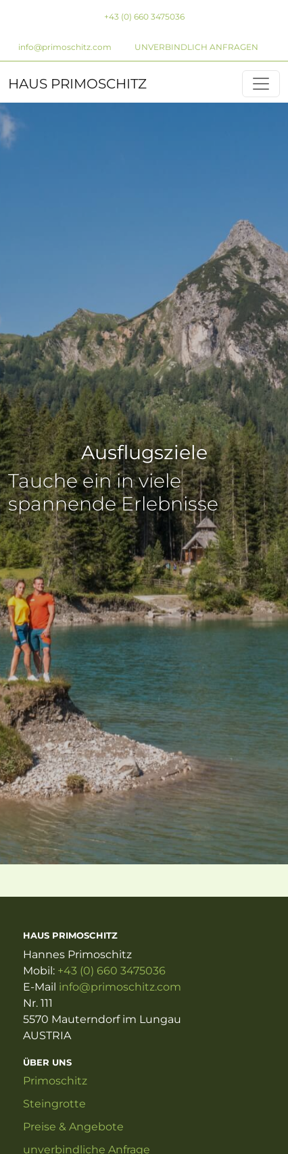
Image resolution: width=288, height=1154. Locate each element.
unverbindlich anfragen (196, 47)
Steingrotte (54, 1103)
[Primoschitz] (261, 83)
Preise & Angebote (73, 1126)
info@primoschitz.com (65, 47)
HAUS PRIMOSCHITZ (77, 84)
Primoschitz (55, 1080)
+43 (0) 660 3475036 (144, 16)
